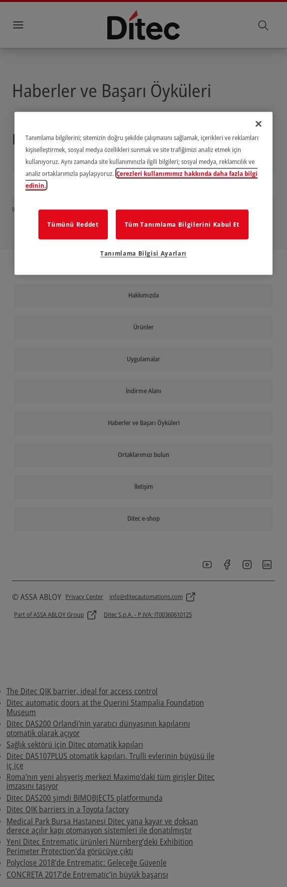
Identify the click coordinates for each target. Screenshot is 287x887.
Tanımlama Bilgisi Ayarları (143, 252)
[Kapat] (259, 124)
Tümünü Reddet (72, 223)
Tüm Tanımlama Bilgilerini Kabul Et (182, 223)
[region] (143, 193)
